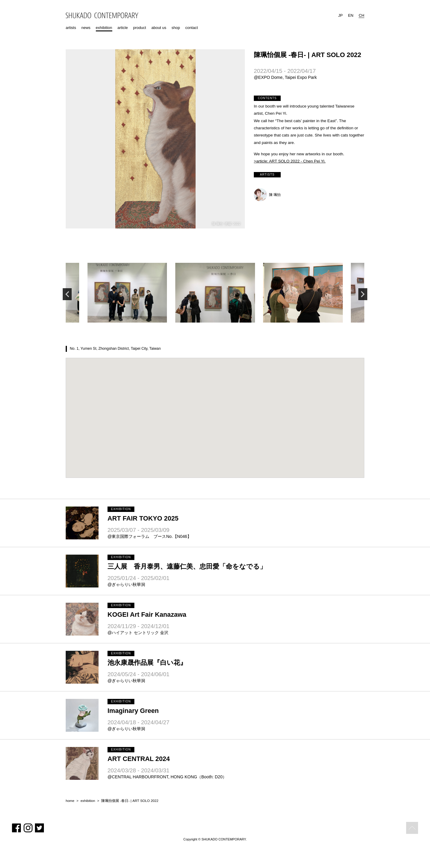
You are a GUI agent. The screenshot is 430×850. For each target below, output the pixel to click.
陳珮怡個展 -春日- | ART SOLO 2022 (129, 801)
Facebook (16, 827)
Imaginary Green (133, 710)
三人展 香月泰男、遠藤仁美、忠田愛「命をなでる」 (187, 566)
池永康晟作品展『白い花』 (147, 662)
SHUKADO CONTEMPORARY (102, 15)
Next (362, 294)
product (139, 27)
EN (350, 15)
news (85, 27)
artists (71, 27)
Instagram (28, 827)
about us (158, 27)
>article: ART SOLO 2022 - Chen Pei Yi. (289, 161)
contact (191, 27)
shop (176, 27)
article (122, 27)
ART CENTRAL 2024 (139, 758)
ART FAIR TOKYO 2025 (143, 518)
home (70, 801)
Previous (67, 294)
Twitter (39, 827)
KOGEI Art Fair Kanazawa (147, 614)
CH (361, 15)
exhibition (104, 27)
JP (340, 15)
